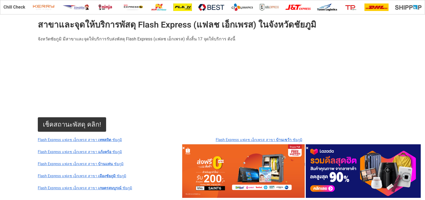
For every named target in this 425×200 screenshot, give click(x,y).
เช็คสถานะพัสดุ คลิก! (72, 124)
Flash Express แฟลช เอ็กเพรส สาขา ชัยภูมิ (80, 140)
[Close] (183, 148)
